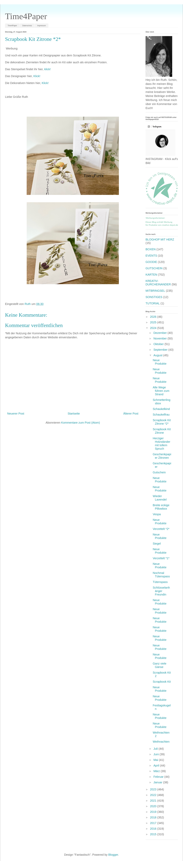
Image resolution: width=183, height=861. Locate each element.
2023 (153, 789)
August (158, 355)
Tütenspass (160, 582)
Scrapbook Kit (162, 681)
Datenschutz (27, 26)
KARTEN (151, 274)
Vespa (157, 514)
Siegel (157, 543)
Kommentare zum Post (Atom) (80, 422)
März (157, 771)
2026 (153, 316)
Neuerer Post (15, 413)
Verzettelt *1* (161, 558)
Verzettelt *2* (161, 528)
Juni (156, 754)
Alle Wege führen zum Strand (161, 391)
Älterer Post (130, 413)
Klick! (36, 76)
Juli (156, 748)
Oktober (159, 344)
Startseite (74, 413)
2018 (153, 817)
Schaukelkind (161, 409)
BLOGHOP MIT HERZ (160, 239)
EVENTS (151, 255)
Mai (156, 759)
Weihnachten (161, 741)
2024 (153, 328)
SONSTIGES (154, 297)
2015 (153, 834)
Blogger (113, 854)
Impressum (41, 26)
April (156, 765)
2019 (153, 811)
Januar (158, 782)
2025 (153, 322)
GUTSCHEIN (154, 268)
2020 (153, 806)
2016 (153, 828)
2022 (153, 795)
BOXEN (151, 249)
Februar (158, 776)
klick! (47, 69)
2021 (153, 800)
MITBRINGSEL (155, 290)
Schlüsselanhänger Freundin (161, 591)
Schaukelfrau (161, 414)
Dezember (160, 332)
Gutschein (159, 472)
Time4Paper (26, 16)
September (160, 349)
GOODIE (151, 262)
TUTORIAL (153, 303)
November (160, 338)
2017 (153, 823)
